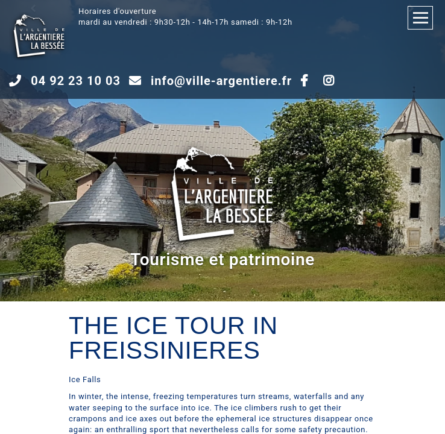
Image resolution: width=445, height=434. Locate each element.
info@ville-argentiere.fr (221, 81)
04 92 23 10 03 (76, 81)
